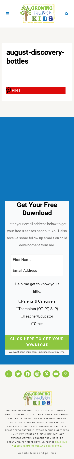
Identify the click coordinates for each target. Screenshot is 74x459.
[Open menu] (7, 14)
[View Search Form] (66, 13)
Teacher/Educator (38, 316)
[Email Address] (37, 270)
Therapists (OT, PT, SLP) (38, 309)
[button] (37, 305)
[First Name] (37, 259)
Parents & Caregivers (38, 301)
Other (38, 323)
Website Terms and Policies (37, 452)
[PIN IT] (36, 90)
